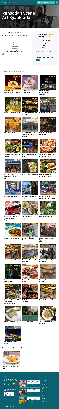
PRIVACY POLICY (10, 406)
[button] (39, 2)
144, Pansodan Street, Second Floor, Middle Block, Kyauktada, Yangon (44, 52)
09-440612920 (44, 47)
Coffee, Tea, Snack (14, 44)
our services (6, 406)
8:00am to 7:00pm (14, 48)
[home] (17, 2)
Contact (14, 406)
